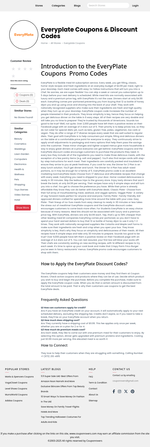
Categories (58, 5)
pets (16, 179)
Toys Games (21, 189)
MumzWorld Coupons (16, 394)
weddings (20, 148)
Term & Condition (98, 382)
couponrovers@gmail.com (125, 380)
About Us (93, 394)
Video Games (21, 194)
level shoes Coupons (16, 388)
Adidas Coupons (13, 400)
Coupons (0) (26, 95)
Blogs (77, 5)
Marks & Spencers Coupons (19, 376)
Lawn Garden (21, 154)
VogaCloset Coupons (16, 382)
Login (135, 5)
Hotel (17, 199)
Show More (22, 207)
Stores (39, 5)
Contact (93, 388)
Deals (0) (24, 101)
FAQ (91, 376)
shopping (19, 184)
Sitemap (93, 400)
